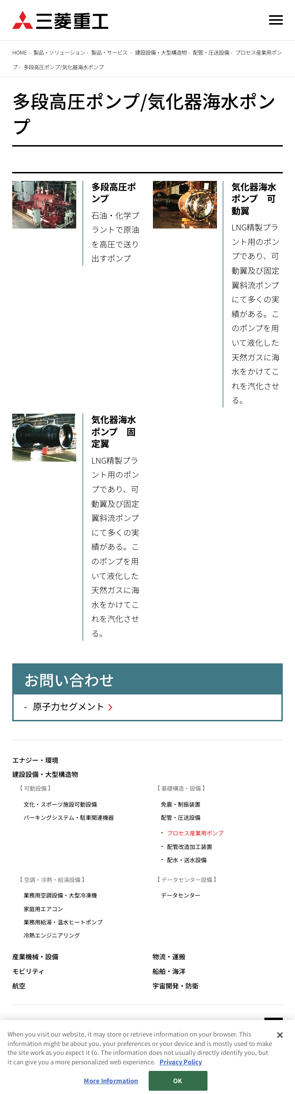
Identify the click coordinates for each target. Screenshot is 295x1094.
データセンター (183, 895)
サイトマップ (32, 1052)
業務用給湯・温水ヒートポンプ (66, 922)
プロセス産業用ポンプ (195, 833)
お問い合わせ (202, 1052)
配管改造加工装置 (189, 846)
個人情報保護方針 (149, 1052)
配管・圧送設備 (211, 52)
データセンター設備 (186, 879)
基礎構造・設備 (181, 788)
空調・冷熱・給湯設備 (52, 879)
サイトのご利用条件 (87, 1052)
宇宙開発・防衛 (175, 985)
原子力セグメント (68, 706)
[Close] (280, 1069)
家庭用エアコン (43, 909)
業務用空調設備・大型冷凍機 (63, 895)
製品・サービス (110, 52)
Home (19, 52)
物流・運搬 (168, 956)
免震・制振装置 (180, 804)
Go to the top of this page (273, 1027)
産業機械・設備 (35, 956)
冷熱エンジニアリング (55, 935)
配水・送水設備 (187, 860)
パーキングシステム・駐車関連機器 (72, 817)
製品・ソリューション (59, 52)
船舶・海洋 (168, 971)
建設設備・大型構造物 (161, 52)
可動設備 (35, 788)
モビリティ (28, 971)
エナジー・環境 (35, 760)
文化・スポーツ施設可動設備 (60, 804)
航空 (18, 985)
